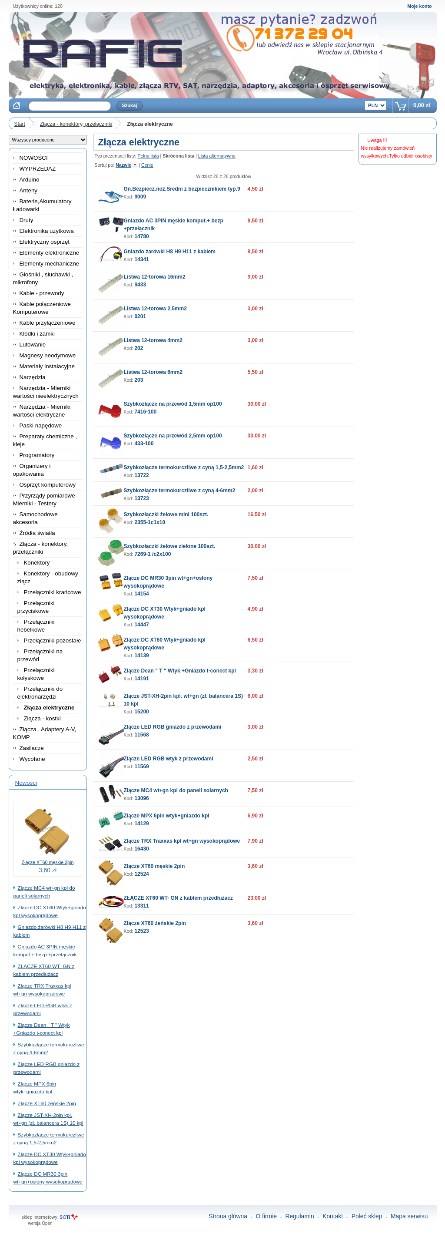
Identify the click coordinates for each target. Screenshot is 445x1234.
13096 (141, 798)
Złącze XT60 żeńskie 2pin (47, 1103)
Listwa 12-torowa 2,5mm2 (155, 309)
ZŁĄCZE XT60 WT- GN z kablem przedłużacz (178, 898)
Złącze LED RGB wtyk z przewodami (168, 759)
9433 (140, 285)
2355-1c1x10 (149, 522)
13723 (141, 498)
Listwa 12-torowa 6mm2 (153, 372)
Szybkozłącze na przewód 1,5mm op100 (173, 404)
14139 (141, 655)
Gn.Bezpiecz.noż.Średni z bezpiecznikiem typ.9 (182, 189)
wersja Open (40, 1223)
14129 (141, 823)
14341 (141, 259)
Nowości (26, 783)
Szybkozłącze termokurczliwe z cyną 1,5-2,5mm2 (184, 467)
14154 (141, 594)
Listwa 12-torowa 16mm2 (155, 277)
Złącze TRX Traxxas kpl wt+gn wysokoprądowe (182, 841)
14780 (141, 236)
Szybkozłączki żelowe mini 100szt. (166, 514)
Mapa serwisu (409, 1216)
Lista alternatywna (217, 155)
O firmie (266, 1216)
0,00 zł (421, 105)
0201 (140, 316)
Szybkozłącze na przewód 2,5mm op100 (173, 436)
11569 (141, 766)
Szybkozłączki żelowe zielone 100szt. (170, 546)
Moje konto (419, 6)
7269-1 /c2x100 (152, 554)
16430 (141, 849)
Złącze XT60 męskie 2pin (48, 862)
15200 (141, 712)
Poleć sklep (367, 1216)
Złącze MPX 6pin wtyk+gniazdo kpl (166, 816)
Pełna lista (148, 155)
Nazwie (123, 165)
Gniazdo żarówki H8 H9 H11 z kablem (170, 252)
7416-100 (145, 412)
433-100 (143, 443)
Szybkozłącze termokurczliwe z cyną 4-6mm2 (180, 491)
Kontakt (332, 1216)
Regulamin (299, 1216)
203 (138, 380)
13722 (141, 475)
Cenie (147, 165)
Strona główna (228, 1216)
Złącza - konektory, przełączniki (76, 124)
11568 (141, 735)
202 (138, 348)
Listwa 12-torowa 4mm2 (153, 340)
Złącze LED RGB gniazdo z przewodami (173, 727)
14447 (141, 625)
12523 (141, 931)
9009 (140, 197)
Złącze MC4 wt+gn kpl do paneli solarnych (176, 790)
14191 (141, 679)
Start (19, 124)
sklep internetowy (39, 1217)
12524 (141, 874)
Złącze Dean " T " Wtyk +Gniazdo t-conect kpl (180, 671)
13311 (141, 906)
